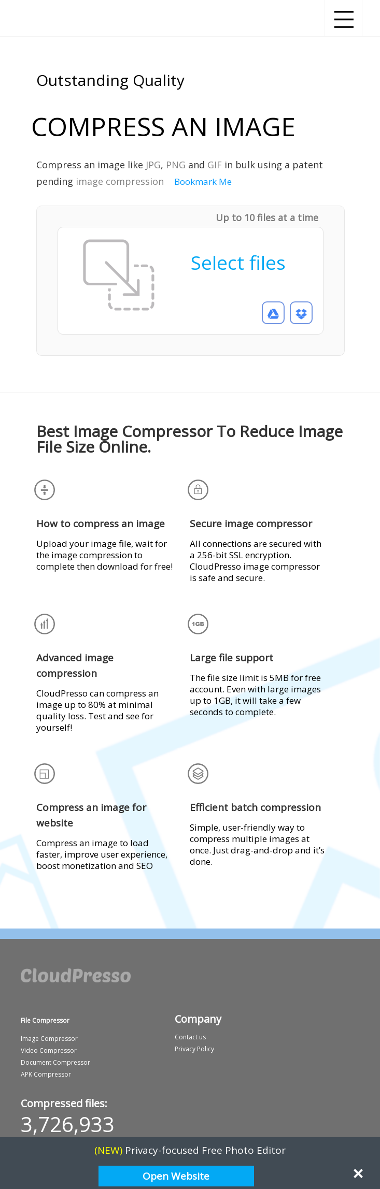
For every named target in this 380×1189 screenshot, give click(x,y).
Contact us (190, 1037)
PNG (176, 164)
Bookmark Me (203, 181)
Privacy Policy (194, 1049)
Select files (238, 262)
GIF (214, 164)
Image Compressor (49, 1038)
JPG (153, 164)
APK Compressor (46, 1074)
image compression (120, 181)
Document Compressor (55, 1062)
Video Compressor (49, 1050)
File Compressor (45, 1020)
